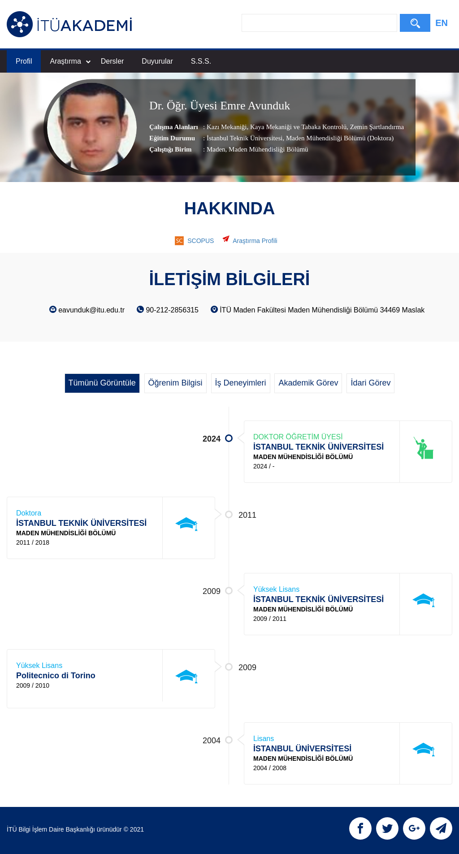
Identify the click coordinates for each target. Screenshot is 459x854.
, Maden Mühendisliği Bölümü (266, 149)
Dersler (112, 61)
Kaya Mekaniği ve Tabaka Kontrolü (297, 126)
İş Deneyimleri (240, 382)
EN (441, 23)
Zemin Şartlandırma (376, 126)
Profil (24, 61)
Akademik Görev (308, 382)
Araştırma (70, 61)
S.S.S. (201, 61)
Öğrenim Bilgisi (175, 382)
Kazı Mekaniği (227, 126)
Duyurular (157, 61)
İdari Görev (370, 382)
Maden (216, 149)
